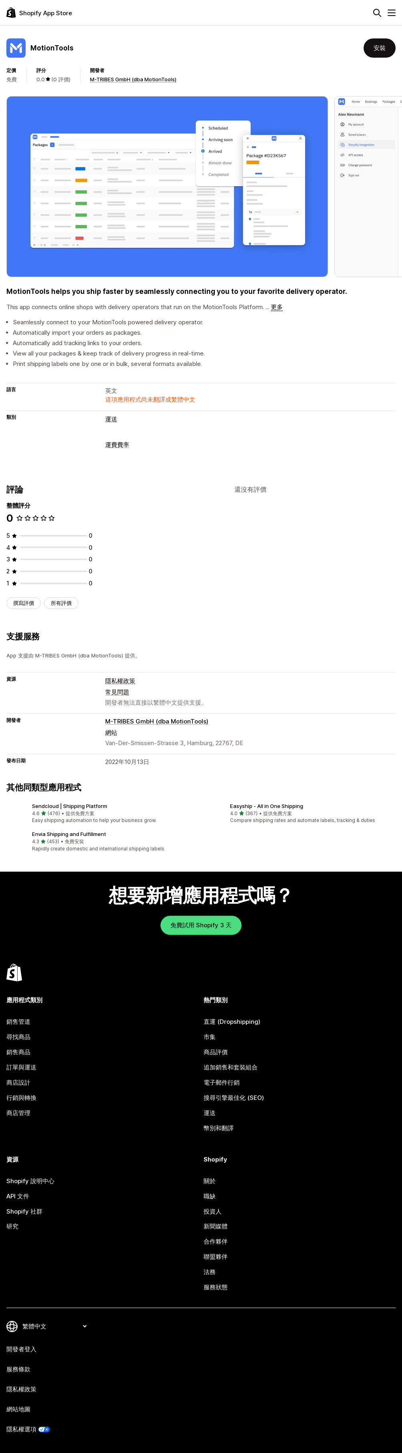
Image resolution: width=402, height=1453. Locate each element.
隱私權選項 (21, 1429)
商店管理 (18, 1113)
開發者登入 (21, 1349)
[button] (102, 813)
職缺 (210, 1196)
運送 (111, 419)
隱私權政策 (120, 681)
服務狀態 (216, 1287)
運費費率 (117, 444)
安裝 (380, 48)
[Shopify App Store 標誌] (39, 12)
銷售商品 (18, 1052)
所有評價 (61, 603)
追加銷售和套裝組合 (231, 1067)
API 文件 (17, 1196)
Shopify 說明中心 (30, 1181)
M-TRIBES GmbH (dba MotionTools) (133, 79)
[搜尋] (377, 13)
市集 (210, 1037)
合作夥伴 (216, 1241)
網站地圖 (18, 1409)
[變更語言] (54, 1326)
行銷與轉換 (21, 1097)
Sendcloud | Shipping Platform (69, 806)
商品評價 (216, 1052)
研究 (12, 1226)
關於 (210, 1181)
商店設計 (18, 1082)
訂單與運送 (21, 1067)
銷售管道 (18, 1021)
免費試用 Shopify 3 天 (201, 925)
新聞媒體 (216, 1226)
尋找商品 (18, 1037)
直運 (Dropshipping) (232, 1021)
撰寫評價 (23, 603)
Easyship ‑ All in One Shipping (266, 806)
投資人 (213, 1211)
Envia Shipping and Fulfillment (69, 834)
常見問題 (117, 692)
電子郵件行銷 (222, 1082)
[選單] (392, 13)
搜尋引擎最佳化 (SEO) (234, 1097)
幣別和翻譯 (219, 1128)
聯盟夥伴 (216, 1256)
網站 (111, 732)
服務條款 (18, 1369)
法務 (210, 1272)
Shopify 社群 (24, 1211)
